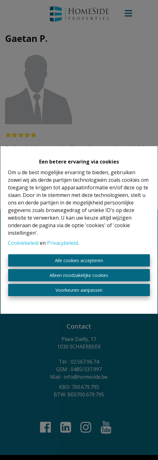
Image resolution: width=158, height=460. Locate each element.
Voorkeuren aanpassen (79, 290)
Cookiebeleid (23, 242)
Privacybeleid (62, 242)
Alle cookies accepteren (79, 260)
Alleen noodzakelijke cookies (79, 275)
